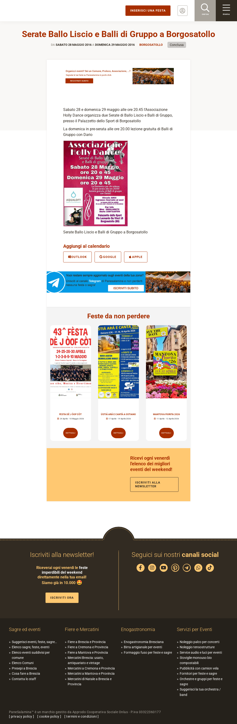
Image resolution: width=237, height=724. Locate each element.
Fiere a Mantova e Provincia (88, 652)
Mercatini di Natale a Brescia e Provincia (90, 681)
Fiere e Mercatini (82, 629)
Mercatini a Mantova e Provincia (91, 673)
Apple (135, 257)
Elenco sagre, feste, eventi (30, 647)
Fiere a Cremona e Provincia (88, 647)
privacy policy (21, 716)
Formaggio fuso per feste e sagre (148, 652)
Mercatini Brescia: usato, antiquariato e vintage (86, 660)
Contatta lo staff (24, 679)
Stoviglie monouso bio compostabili (196, 660)
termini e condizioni (81, 716)
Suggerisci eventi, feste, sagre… (34, 642)
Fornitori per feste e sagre (198, 673)
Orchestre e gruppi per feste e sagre (201, 681)
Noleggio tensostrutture (197, 647)
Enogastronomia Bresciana (144, 642)
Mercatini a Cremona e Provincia (91, 668)
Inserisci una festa (148, 10)
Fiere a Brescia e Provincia (87, 642)
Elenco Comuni (22, 663)
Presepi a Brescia (24, 668)
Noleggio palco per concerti (199, 642)
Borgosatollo (151, 44)
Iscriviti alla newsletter (147, 484)
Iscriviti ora (62, 597)
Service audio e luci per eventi (201, 652)
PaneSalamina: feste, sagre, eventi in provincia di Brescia (36, 10)
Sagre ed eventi (25, 629)
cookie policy (49, 716)
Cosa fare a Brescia (26, 673)
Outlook (77, 257)
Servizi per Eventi (194, 629)
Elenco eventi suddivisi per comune (31, 655)
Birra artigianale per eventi (143, 647)
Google (108, 257)
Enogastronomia (138, 629)
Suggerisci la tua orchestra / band (200, 691)
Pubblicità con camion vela (199, 668)
